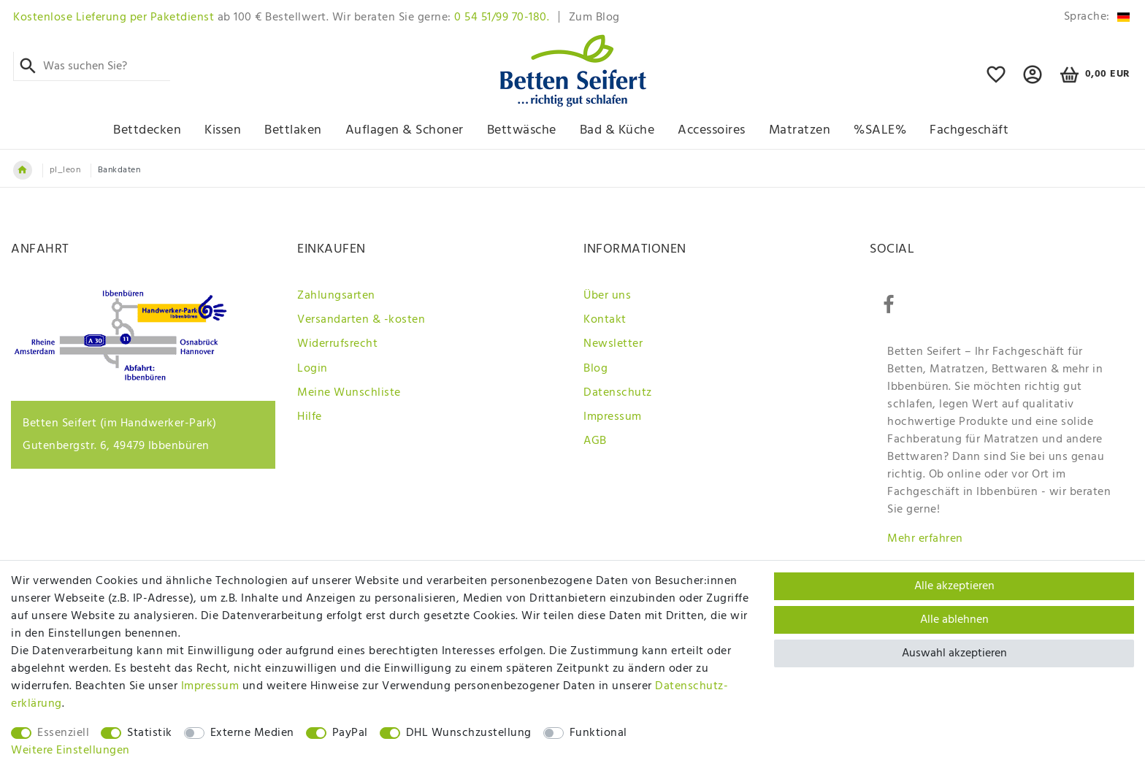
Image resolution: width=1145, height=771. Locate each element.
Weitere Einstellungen (70, 750)
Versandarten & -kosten (361, 319)
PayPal (350, 733)
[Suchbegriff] (91, 66)
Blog (595, 368)
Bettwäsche (521, 130)
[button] (1033, 81)
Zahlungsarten (336, 295)
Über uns (607, 295)
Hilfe (309, 416)
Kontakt (605, 319)
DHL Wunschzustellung (469, 733)
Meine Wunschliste (349, 392)
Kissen (222, 130)
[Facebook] (889, 305)
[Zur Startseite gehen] (22, 170)
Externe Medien (252, 733)
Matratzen (800, 130)
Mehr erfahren (925, 538)
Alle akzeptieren (954, 586)
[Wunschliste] (996, 81)
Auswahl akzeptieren (954, 653)
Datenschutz (617, 392)
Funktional (598, 733)
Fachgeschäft (969, 130)
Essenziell (63, 733)
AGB (595, 440)
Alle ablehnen (954, 619)
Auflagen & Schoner (404, 130)
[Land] (1094, 17)
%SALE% (880, 130)
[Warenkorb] (1093, 74)
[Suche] (28, 66)
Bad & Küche (617, 130)
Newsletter (613, 343)
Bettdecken (147, 130)
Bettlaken (293, 130)
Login (312, 368)
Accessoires (712, 130)
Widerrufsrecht (337, 343)
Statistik (149, 733)
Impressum (612, 416)
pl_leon (65, 170)
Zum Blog (594, 17)
